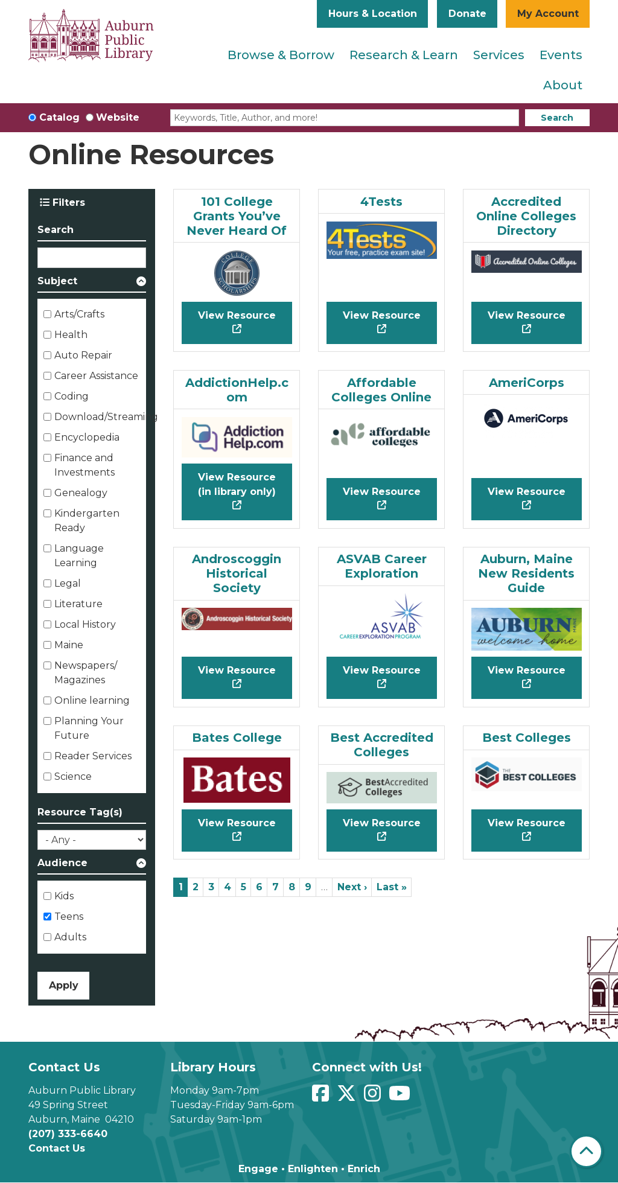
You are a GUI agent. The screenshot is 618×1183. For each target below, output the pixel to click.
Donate (467, 13)
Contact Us (56, 1148)
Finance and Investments (84, 465)
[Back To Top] (586, 1151)
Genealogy (80, 493)
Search (557, 117)
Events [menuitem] (561, 55)
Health (71, 334)
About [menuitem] (562, 85)
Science (73, 776)
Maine (68, 645)
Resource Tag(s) (80, 812)
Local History (85, 624)
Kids (64, 896)
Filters (62, 202)
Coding (71, 396)
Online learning (92, 700)
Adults (70, 937)
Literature (78, 604)
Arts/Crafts (79, 314)
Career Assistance (96, 375)
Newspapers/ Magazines (85, 673)
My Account (548, 13)
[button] (91, 283)
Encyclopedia (86, 437)
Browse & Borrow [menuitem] (281, 55)
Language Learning (79, 556)
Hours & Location (372, 13)
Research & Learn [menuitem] (403, 55)
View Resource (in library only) (237, 484)
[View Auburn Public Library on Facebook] (322, 1097)
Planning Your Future (89, 728)
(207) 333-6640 (67, 1134)
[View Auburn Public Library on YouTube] (401, 1097)
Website (117, 117)
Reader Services (93, 756)
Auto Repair (83, 355)
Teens (68, 916)
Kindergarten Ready (86, 521)
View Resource (237, 315)
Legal (67, 583)
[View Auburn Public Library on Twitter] (348, 1097)
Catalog (59, 117)
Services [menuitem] (498, 55)
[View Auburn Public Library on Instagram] (374, 1097)
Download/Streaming (106, 416)
